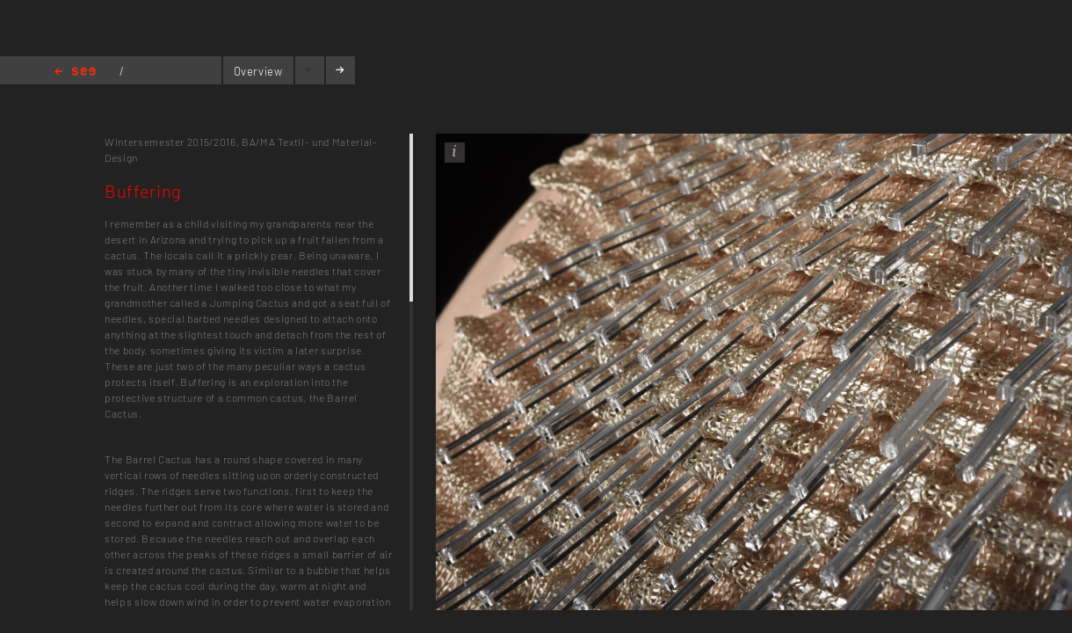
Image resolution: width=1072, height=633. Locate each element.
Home (75, 72)
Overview (258, 71)
